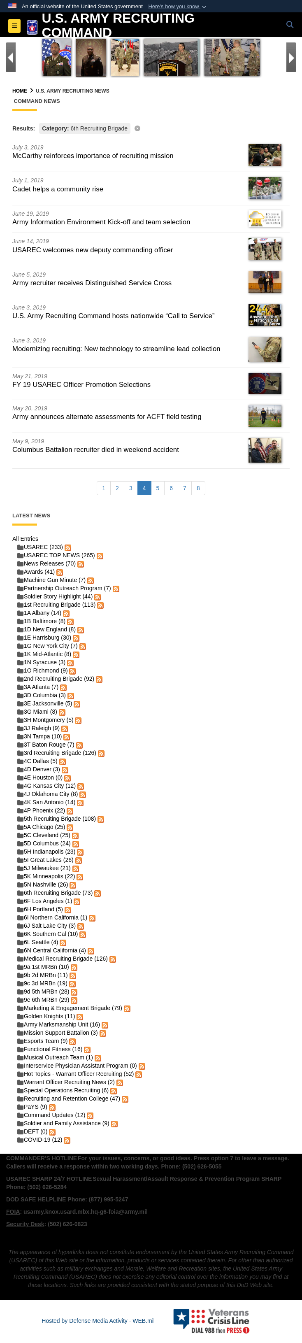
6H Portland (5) (40, 909)
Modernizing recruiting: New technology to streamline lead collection (116, 349)
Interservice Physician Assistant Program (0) (77, 1065)
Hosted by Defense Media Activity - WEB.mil (98, 1320)
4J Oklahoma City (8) (47, 794)
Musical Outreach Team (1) (55, 1057)
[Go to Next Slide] (291, 57)
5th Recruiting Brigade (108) (56, 818)
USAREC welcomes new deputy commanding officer (92, 250)
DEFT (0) (32, 1131)
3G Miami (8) (37, 711)
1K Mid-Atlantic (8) (44, 654)
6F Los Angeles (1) (44, 901)
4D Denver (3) (38, 769)
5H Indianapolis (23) (46, 851)
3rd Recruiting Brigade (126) (56, 752)
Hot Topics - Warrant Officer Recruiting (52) (75, 1074)
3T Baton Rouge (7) (45, 744)
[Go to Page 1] (104, 488)
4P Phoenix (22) (41, 810)
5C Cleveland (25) (43, 835)
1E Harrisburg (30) (44, 637)
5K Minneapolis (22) (46, 876)
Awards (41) (36, 571)
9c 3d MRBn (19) (42, 983)
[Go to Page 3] (131, 488)
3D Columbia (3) (41, 695)
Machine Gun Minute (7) (51, 580)
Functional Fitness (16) (49, 1049)
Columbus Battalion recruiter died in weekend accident (95, 450)
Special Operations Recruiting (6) (63, 1090)
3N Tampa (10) (39, 736)
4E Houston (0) (40, 777)
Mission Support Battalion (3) (57, 1032)
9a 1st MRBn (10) (43, 967)
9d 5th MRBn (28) (43, 991)
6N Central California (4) (51, 950)
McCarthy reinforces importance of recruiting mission (93, 156)
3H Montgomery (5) (45, 720)
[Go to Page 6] (171, 488)
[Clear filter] (151, 128)
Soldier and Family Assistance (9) (63, 1123)
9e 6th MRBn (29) (43, 999)
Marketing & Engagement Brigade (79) (69, 1008)
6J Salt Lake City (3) (46, 925)
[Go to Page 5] (158, 488)
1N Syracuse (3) (41, 662)
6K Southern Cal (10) (47, 934)
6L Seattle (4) (37, 942)
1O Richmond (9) (42, 670)
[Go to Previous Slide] (11, 57)
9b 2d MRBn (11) (42, 975)
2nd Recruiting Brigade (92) (55, 678)
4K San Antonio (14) (46, 802)
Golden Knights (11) (46, 1016)
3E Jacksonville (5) (44, 703)
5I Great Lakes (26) (45, 860)
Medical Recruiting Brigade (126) (62, 958)
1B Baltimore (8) (41, 621)
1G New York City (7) (47, 645)
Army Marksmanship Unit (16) (58, 1024)
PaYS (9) (32, 1106)
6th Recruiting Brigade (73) (55, 892)
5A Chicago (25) (41, 827)
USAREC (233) (40, 547)
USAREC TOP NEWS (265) (56, 555)
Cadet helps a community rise (57, 189)
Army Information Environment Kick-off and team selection (101, 222)
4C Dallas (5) (37, 761)
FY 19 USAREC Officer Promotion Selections (81, 385)
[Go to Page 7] (185, 488)
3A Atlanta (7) (37, 687)
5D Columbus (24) (44, 843)
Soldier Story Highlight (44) (55, 596)
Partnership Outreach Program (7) (64, 588)
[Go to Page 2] (117, 488)
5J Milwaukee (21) (44, 868)
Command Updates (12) (51, 1115)
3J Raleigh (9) (38, 728)
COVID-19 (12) (39, 1139)
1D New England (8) (46, 629)
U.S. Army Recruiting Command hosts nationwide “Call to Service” (113, 316)
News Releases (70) (46, 563)
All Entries (25, 538)
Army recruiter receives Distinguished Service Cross (92, 283)
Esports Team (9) (42, 1041)
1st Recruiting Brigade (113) (56, 604)
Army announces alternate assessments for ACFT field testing (107, 417)
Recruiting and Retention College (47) (68, 1098)
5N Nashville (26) (42, 884)
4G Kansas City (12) (46, 785)
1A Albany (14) (39, 613)
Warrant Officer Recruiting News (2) (66, 1082)
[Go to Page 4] (144, 488)
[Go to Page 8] (198, 488)
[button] (178, 6)
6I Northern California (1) (52, 917)
